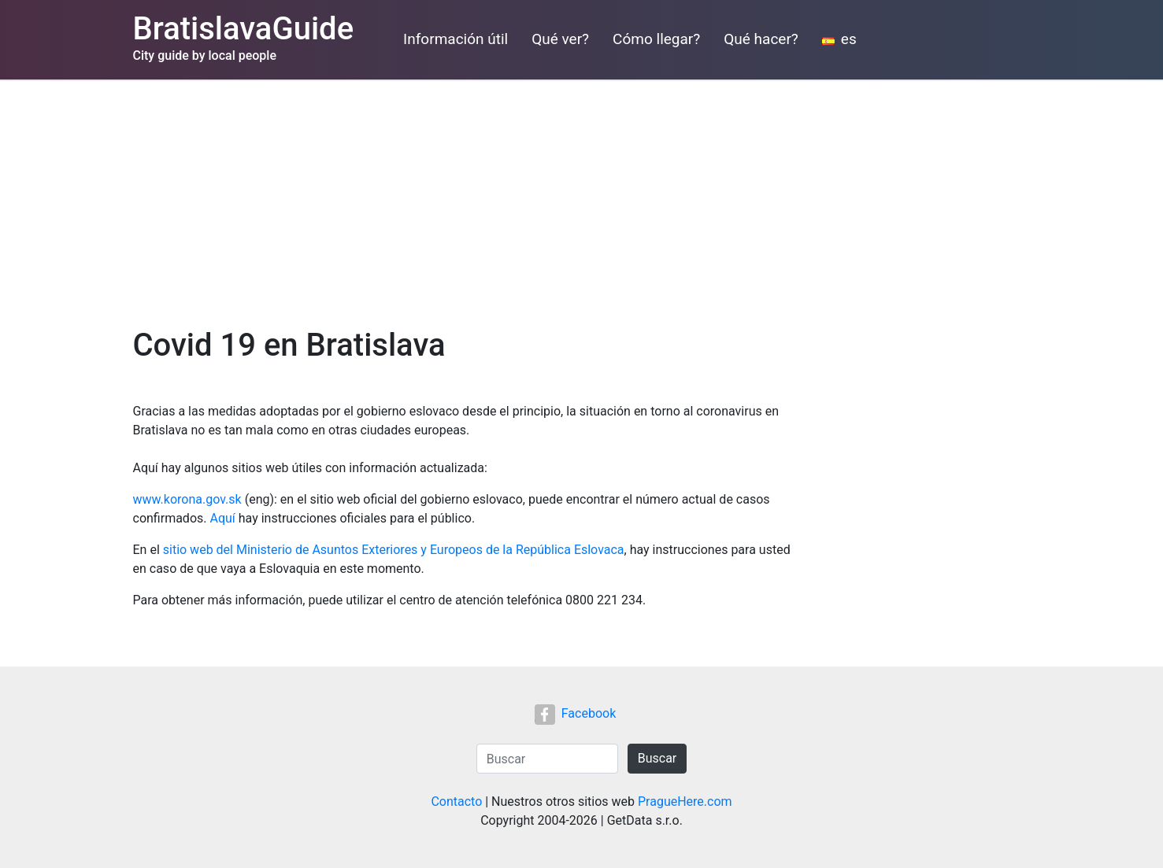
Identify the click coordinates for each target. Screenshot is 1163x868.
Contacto (456, 801)
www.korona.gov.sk (187, 499)
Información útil (455, 39)
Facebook (575, 713)
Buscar (657, 758)
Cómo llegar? (656, 39)
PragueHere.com (685, 801)
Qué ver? (560, 39)
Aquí (222, 518)
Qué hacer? (761, 39)
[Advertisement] (581, 197)
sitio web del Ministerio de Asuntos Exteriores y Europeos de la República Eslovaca (393, 549)
